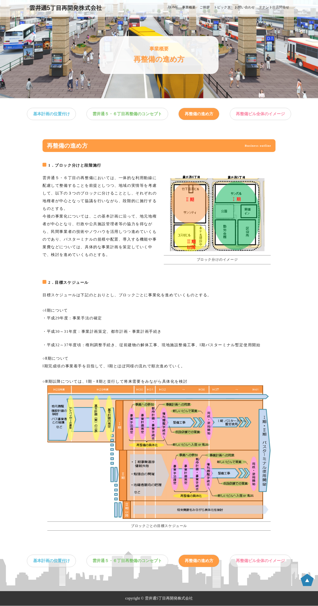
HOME (173, 7)
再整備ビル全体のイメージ (258, 114)
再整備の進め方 (198, 114)
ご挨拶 (205, 7)
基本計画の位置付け (53, 114)
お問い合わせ (245, 7)
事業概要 (189, 7)
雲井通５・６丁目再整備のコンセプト (128, 114)
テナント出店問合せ (274, 7)
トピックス (222, 7)
